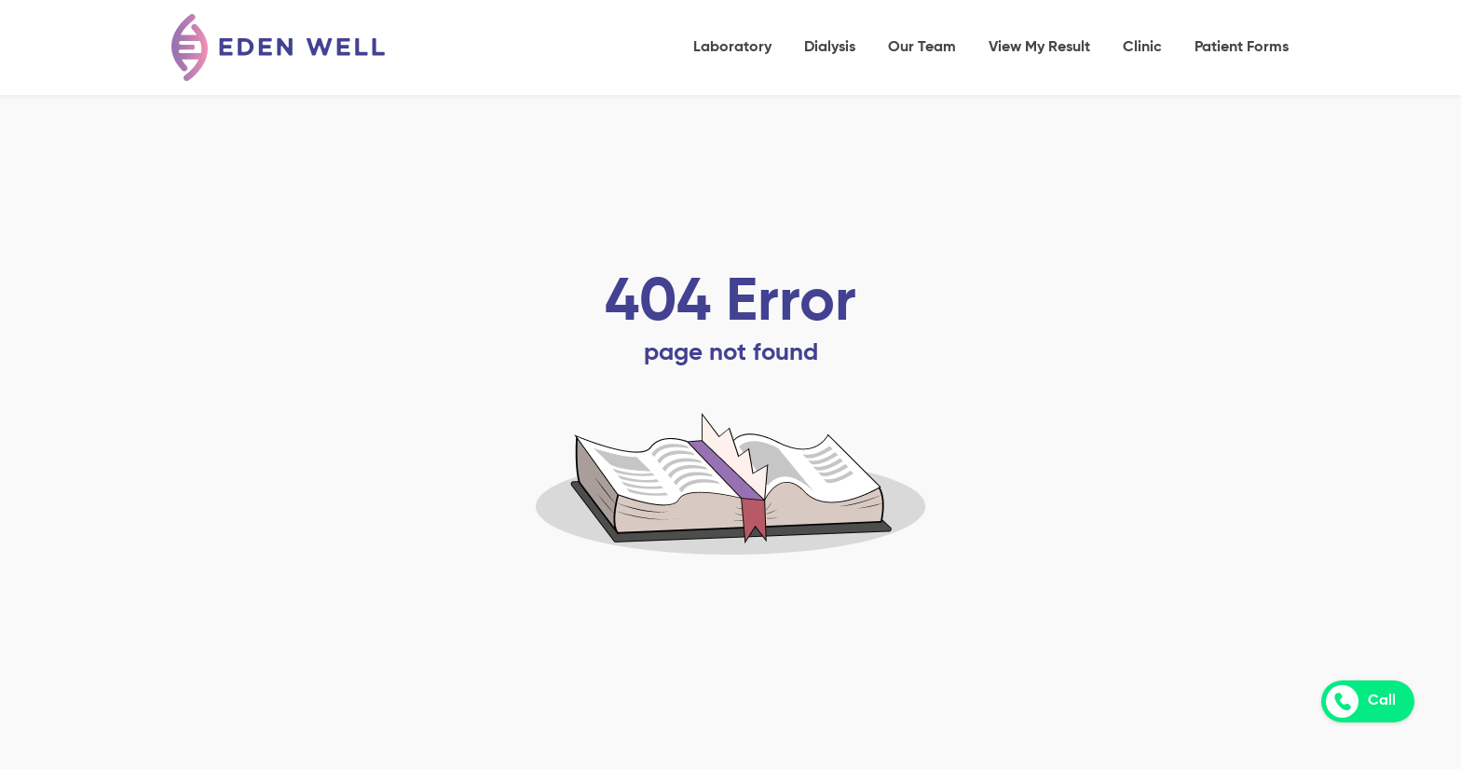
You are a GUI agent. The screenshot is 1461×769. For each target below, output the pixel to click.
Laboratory (732, 47)
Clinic (1142, 47)
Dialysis (829, 47)
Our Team (922, 47)
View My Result (1039, 47)
